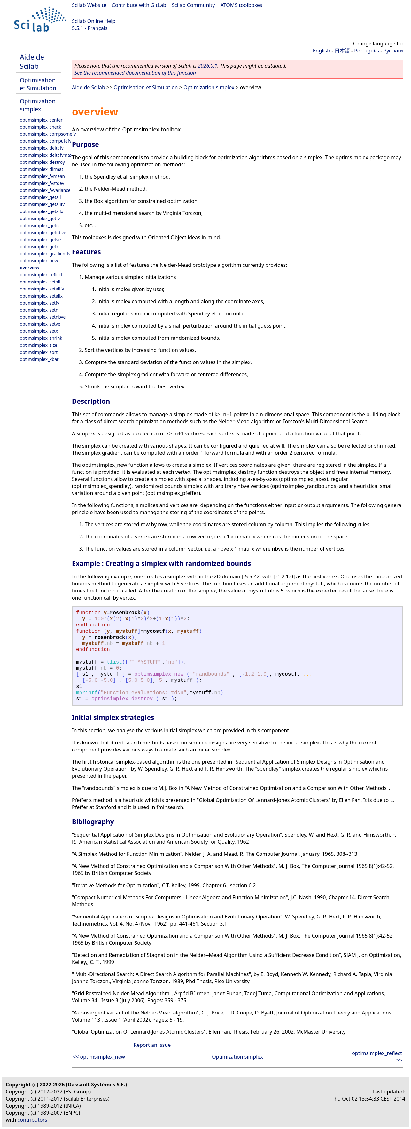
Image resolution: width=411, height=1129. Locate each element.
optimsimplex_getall (40, 197)
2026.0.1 (207, 65)
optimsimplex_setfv (39, 303)
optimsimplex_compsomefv (48, 134)
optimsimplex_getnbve (43, 232)
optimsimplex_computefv (45, 141)
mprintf (86, 693)
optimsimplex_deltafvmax (46, 155)
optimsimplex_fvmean (42, 176)
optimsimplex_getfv (40, 218)
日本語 (342, 50)
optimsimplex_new (39, 261)
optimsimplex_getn (39, 225)
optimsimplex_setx (39, 331)
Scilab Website (89, 5)
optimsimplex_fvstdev (42, 183)
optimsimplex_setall (40, 282)
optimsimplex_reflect (41, 275)
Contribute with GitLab (139, 5)
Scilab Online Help (93, 21)
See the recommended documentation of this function (135, 72)
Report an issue (152, 1044)
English (321, 50)
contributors (32, 1119)
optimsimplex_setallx (41, 296)
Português (366, 50)
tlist (114, 662)
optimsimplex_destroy (42, 162)
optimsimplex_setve (40, 324)
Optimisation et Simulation (38, 84)
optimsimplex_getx (39, 246)
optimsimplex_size (38, 345)
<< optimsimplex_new (99, 1056)
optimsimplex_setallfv (42, 289)
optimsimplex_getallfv (42, 204)
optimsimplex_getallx (41, 211)
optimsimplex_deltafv (42, 148)
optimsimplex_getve (40, 239)
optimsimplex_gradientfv (45, 253)
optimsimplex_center (41, 120)
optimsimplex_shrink (41, 338)
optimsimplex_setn (39, 310)
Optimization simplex (38, 105)
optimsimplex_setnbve (43, 317)
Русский (393, 50)
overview (29, 268)
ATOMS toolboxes (241, 5)
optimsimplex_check (40, 127)
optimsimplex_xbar (39, 359)
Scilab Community (193, 5)
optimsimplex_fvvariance (45, 190)
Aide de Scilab (32, 61)
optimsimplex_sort (39, 352)
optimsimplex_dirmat (41, 169)
